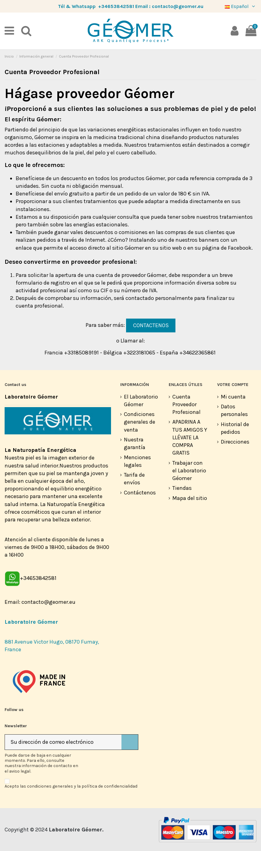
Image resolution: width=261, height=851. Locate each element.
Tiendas (182, 488)
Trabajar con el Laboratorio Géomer (189, 471)
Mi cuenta (233, 396)
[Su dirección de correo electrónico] (63, 742)
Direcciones (235, 441)
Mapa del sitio (189, 498)
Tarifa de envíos (134, 478)
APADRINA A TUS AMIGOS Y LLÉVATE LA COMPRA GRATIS (189, 437)
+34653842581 (116, 6)
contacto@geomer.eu (177, 6)
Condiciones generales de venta (139, 422)
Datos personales (234, 410)
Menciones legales (137, 461)
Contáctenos (140, 492)
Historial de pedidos (235, 428)
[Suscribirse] (129, 742)
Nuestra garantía (134, 443)
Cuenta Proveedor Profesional (186, 404)
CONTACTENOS (151, 325)
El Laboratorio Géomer (141, 400)
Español (240, 6)
